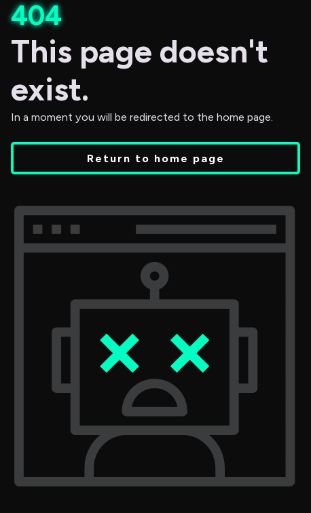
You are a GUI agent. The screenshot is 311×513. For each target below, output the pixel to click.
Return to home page (156, 158)
